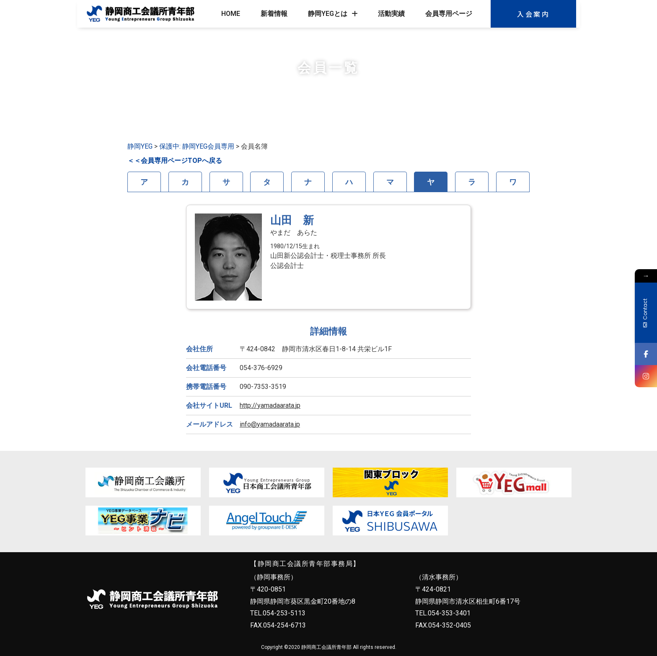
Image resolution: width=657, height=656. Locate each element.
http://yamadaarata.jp (270, 405)
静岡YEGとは (333, 14)
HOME (230, 14)
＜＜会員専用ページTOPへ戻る (174, 161)
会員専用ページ (448, 14)
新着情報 (274, 14)
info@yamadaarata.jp (270, 424)
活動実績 (391, 14)
